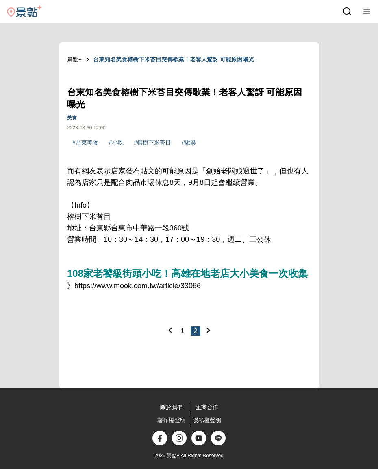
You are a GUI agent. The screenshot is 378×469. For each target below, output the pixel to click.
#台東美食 (85, 142)
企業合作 (207, 407)
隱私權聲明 (207, 420)
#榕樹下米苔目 (153, 142)
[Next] (208, 330)
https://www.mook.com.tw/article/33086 (137, 286)
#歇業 (189, 142)
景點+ (74, 59)
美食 (72, 118)
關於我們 (171, 407)
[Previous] (169, 330)
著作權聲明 (171, 420)
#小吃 (116, 142)
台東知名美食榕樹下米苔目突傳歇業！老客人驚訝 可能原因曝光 (173, 59)
